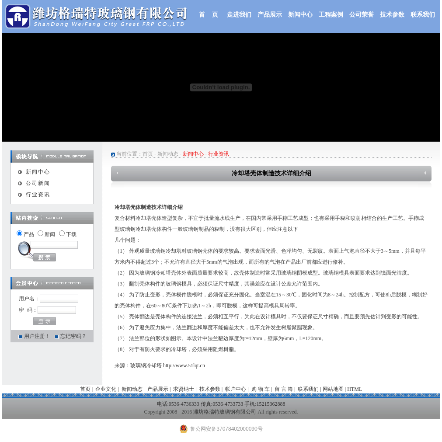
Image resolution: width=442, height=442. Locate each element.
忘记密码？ (73, 336)
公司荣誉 (361, 14)
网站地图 (333, 389)
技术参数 (392, 14)
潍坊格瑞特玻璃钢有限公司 (224, 412)
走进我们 (239, 14)
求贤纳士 (183, 389)
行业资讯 (38, 194)
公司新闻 (38, 183)
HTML (354, 389)
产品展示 (270, 14)
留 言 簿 (284, 389)
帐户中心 (235, 389)
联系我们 (423, 14)
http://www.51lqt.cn (184, 365)
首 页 (208, 14)
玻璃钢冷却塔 (135, 229)
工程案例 (331, 14)
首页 (148, 154)
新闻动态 (167, 154)
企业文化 (105, 389)
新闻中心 (300, 14)
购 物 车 (260, 389)
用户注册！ (37, 336)
